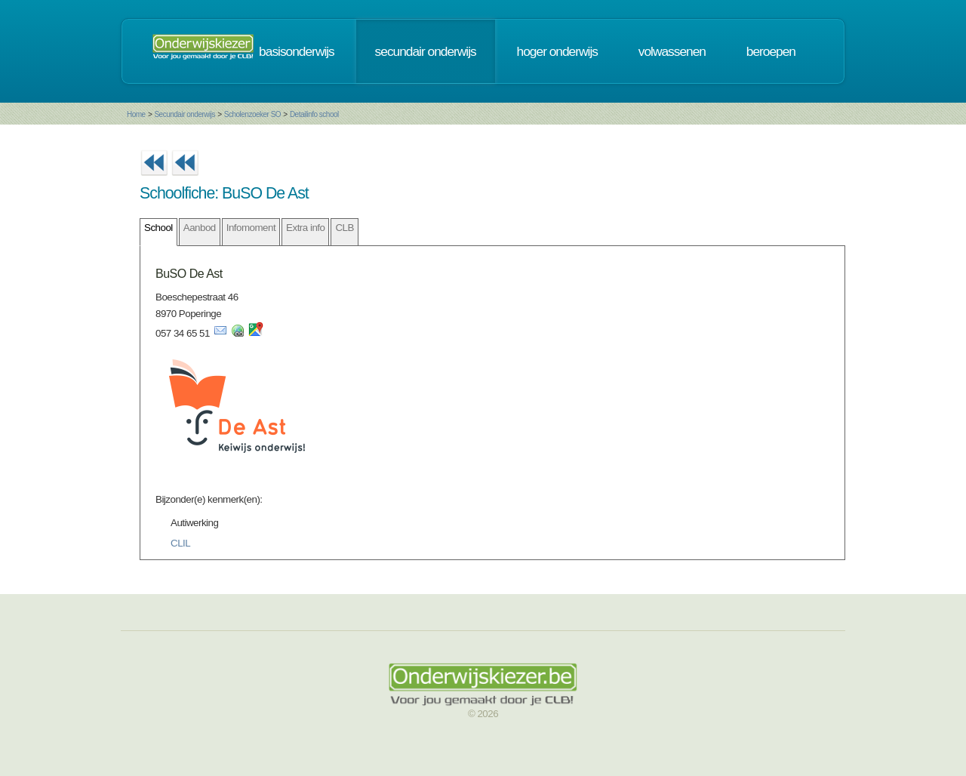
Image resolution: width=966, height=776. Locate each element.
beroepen (770, 51)
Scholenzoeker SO (252, 114)
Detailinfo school (314, 114)
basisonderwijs (296, 51)
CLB (344, 227)
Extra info (305, 227)
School (158, 227)
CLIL (180, 543)
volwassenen (672, 51)
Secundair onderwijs (184, 114)
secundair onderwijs (425, 51)
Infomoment (250, 227)
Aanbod (199, 227)
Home (136, 114)
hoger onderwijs (557, 51)
